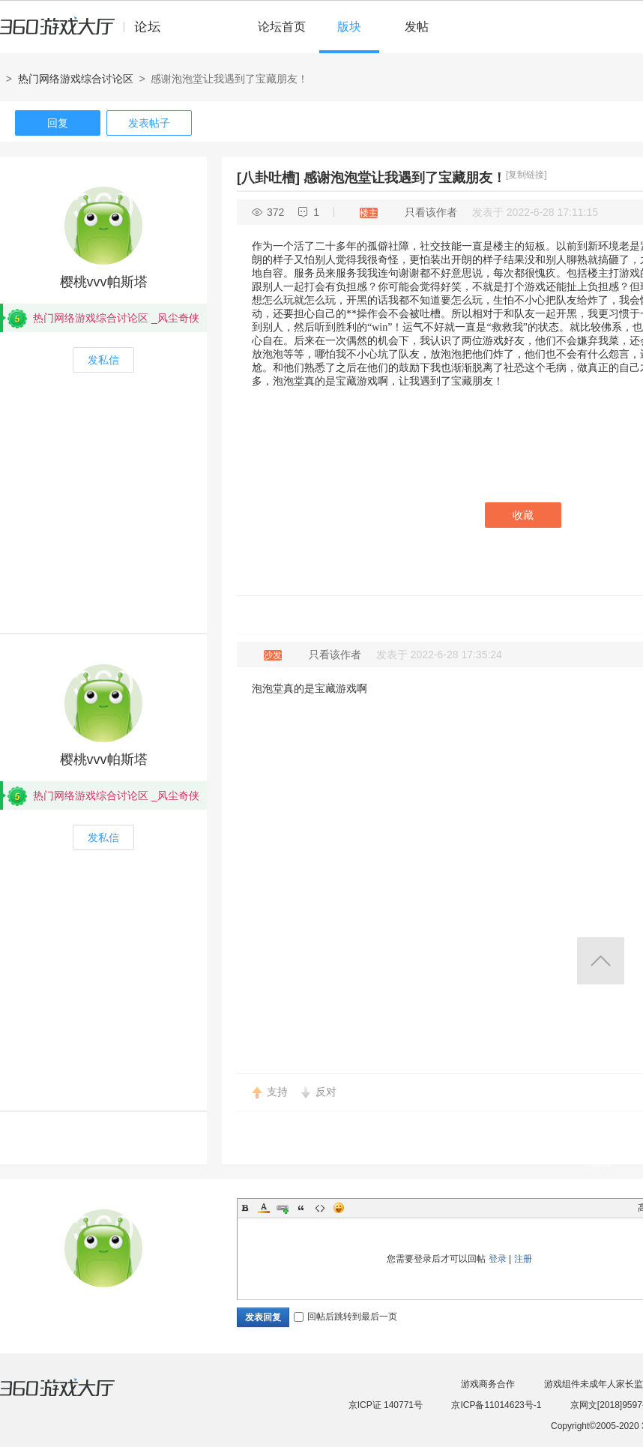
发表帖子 (149, 123)
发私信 (103, 360)
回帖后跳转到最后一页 (345, 1316)
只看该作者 (431, 212)
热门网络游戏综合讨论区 (75, 79)
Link (282, 1207)
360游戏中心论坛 (86, 32)
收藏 (523, 515)
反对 (326, 1092)
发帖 (417, 26)
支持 (277, 1092)
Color (263, 1207)
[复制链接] (526, 174)
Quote (301, 1207)
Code (320, 1207)
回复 (57, 123)
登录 (498, 1259)
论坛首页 (282, 26)
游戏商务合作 (488, 1384)
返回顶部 (600, 960)
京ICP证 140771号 (385, 1405)
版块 (349, 26)
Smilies (338, 1207)
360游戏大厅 (72, 1397)
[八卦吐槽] (268, 177)
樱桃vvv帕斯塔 (104, 281)
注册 (523, 1259)
